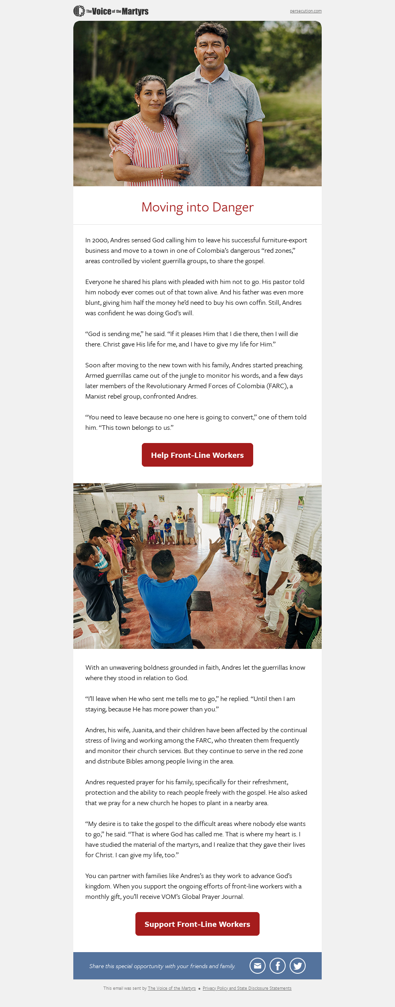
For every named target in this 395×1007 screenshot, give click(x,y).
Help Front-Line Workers (197, 455)
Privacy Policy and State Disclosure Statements (247, 988)
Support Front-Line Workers (197, 924)
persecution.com (306, 10)
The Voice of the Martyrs (172, 988)
